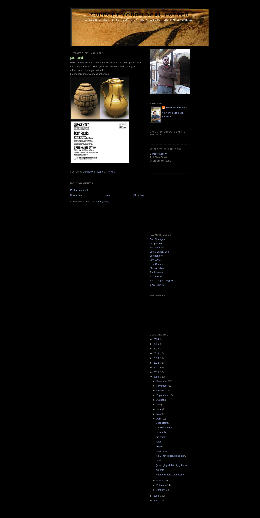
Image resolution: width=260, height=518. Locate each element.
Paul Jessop (156, 272)
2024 (157, 339)
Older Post (138, 195)
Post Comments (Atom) (97, 201)
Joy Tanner (155, 260)
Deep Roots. (162, 422)
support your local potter (140, 15)
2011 (157, 367)
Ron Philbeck (157, 276)
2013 (157, 358)
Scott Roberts (157, 284)
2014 (157, 353)
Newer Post (76, 195)
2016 (157, 344)
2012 (157, 362)
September (162, 395)
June (159, 409)
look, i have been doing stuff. (171, 455)
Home (108, 195)
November (162, 385)
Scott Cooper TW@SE (162, 280)
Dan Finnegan (157, 239)
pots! (158, 460)
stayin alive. (162, 451)
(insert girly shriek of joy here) (171, 465)
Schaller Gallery (158, 153)
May (158, 414)
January (160, 489)
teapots (160, 446)
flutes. (159, 441)
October (160, 390)
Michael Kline (157, 268)
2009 (157, 377)
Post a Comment (79, 190)
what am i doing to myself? (170, 474)
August (160, 400)
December (162, 381)
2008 (157, 495)
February (161, 485)
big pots (160, 470)
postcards (161, 432)
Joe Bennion (156, 255)
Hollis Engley (157, 247)
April (159, 418)
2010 (157, 372)
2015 (157, 348)
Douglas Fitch (157, 243)
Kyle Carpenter (158, 264)
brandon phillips (176, 108)
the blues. (161, 437)
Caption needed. (164, 427)
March (160, 480)
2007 (157, 500)
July (158, 404)
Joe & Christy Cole (160, 251)
